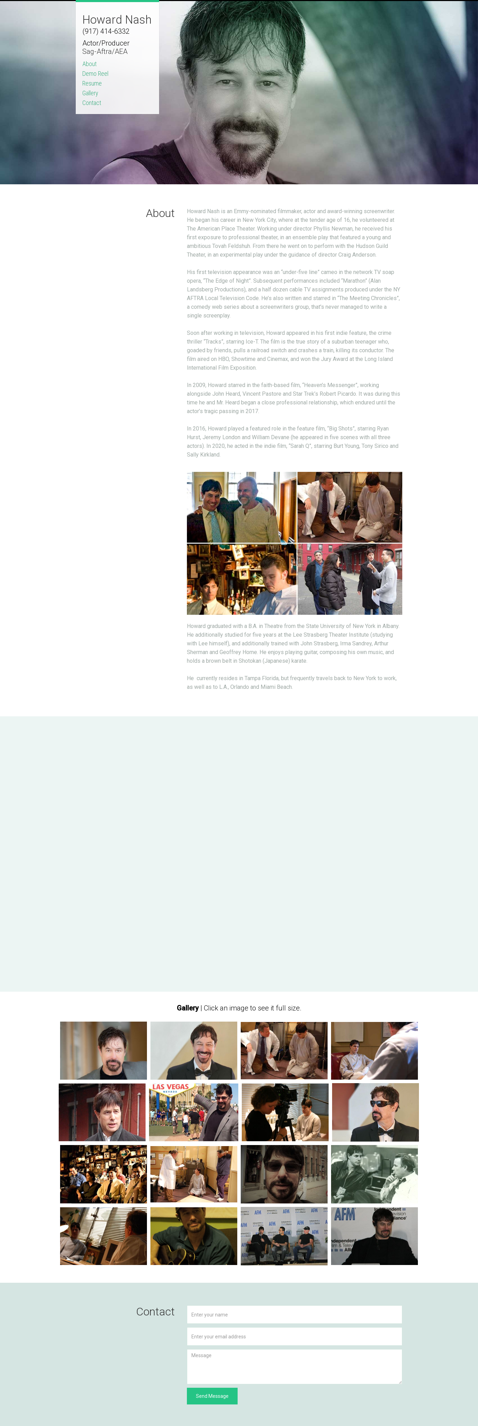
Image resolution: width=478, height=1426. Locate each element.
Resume (92, 83)
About (89, 64)
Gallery (90, 93)
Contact (91, 102)
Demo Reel (95, 73)
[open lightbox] (103, 1051)
